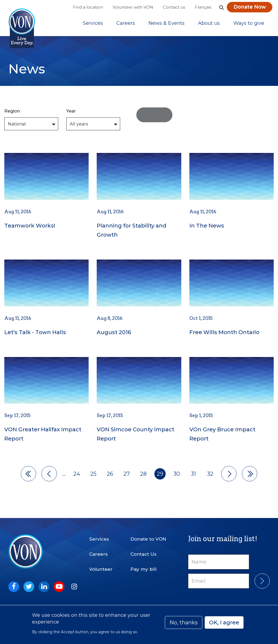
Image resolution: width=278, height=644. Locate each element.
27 (126, 475)
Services (93, 24)
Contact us (174, 7)
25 (93, 475)
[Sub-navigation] (93, 24)
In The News (206, 227)
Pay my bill (143, 569)
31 (193, 475)
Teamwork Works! (29, 227)
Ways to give (248, 24)
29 (160, 475)
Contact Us (143, 554)
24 (76, 475)
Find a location (88, 7)
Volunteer (101, 569)
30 (176, 475)
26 (110, 475)
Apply (154, 116)
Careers (125, 24)
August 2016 (114, 333)
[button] (221, 7)
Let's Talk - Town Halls (35, 333)
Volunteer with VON (133, 7)
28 (143, 475)
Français (203, 7)
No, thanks (183, 622)
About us (209, 24)
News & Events (166, 24)
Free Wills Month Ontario (224, 333)
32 (210, 475)
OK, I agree (224, 622)
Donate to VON (148, 539)
